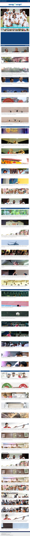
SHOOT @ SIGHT (3, 208)
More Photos (27, 45)
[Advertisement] (15, 38)
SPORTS (2, 289)
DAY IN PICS (3, 45)
